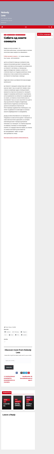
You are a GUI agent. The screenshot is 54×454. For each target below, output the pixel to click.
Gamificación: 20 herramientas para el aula (26, 378)
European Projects (28, 397)
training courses (5, 400)
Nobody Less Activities (20, 34)
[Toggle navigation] (26, 27)
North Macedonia (11, 34)
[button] (49, 27)
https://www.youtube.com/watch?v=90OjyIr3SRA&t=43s (16, 137)
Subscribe (9, 367)
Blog (5, 34)
